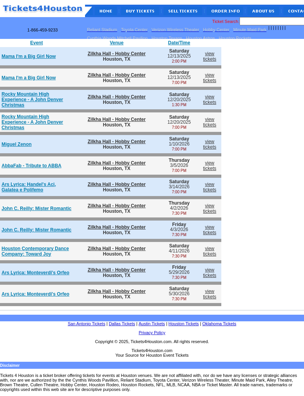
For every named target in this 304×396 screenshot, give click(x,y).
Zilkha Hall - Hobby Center (117, 53)
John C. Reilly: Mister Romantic (36, 208)
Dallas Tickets (122, 323)
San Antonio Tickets (87, 323)
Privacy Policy (152, 332)
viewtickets (209, 56)
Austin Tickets (152, 323)
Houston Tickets (184, 323)
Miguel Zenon (16, 144)
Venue (116, 43)
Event (36, 43)
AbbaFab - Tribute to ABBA (31, 165)
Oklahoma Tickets (219, 323)
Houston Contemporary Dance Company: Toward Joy (35, 251)
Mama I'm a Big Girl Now (29, 56)
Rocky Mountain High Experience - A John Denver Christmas (32, 99)
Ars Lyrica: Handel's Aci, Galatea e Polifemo (29, 187)
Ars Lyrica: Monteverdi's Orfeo (35, 272)
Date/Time (179, 43)
